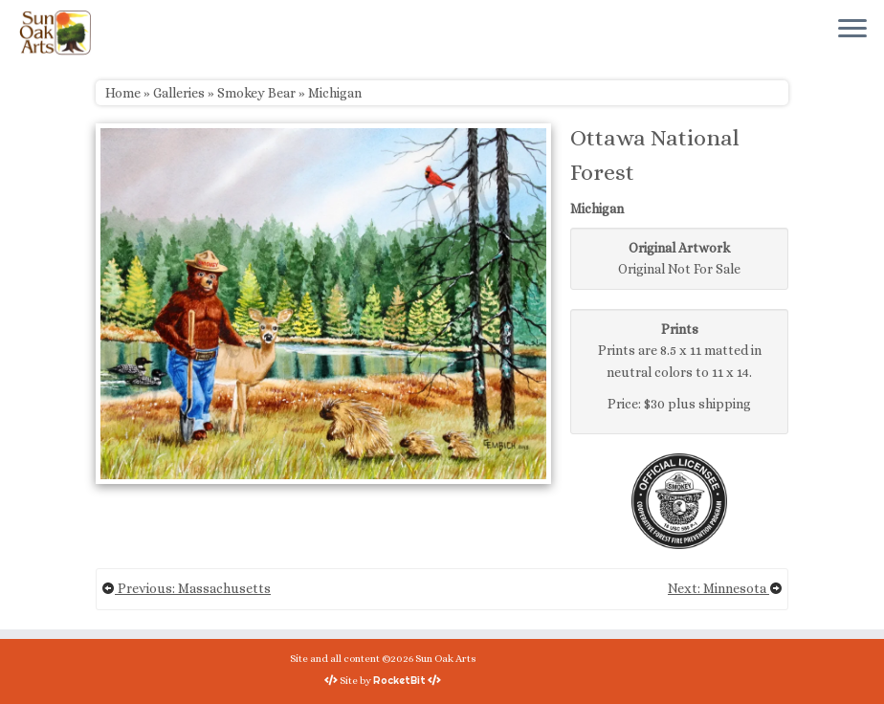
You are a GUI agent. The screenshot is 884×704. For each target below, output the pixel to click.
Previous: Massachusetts (186, 588)
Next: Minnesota (725, 588)
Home (123, 92)
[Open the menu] (852, 29)
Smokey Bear (256, 92)
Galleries (179, 92)
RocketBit (399, 680)
